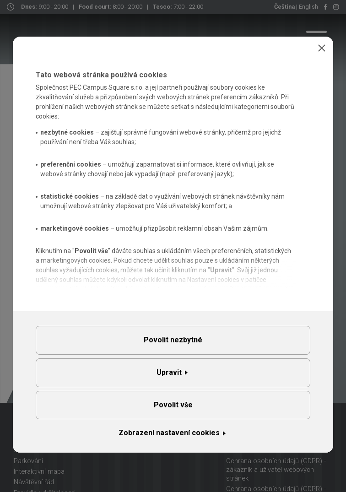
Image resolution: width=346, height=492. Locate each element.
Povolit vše (173, 404)
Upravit (169, 372)
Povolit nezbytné (173, 339)
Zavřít (321, 48)
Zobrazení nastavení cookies (169, 432)
